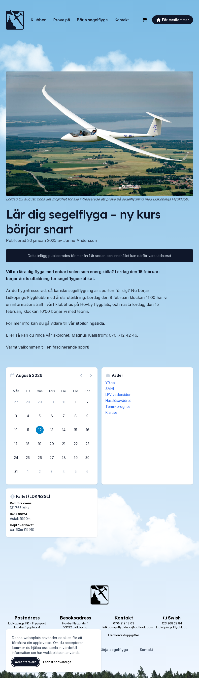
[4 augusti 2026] (28, 416)
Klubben (38, 19)
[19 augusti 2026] (40, 444)
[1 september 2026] (28, 472)
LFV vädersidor (118, 394)
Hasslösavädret (118, 400)
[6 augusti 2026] (52, 416)
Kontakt (122, 19)
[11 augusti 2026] (28, 430)
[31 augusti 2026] (16, 472)
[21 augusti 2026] (64, 444)
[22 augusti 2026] (76, 444)
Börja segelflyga (92, 19)
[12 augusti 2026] (40, 430)
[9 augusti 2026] (88, 416)
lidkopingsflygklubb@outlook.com (127, 627)
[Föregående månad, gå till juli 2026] (81, 375)
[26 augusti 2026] (40, 458)
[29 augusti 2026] (76, 458)
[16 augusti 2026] (88, 430)
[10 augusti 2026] (16, 430)
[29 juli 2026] (40, 402)
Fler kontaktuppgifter (123, 635)
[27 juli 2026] (16, 402)
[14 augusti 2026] (64, 430)
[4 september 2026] (64, 472)
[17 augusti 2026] (16, 444)
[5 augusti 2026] (40, 416)
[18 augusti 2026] (28, 444)
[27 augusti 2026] (52, 458)
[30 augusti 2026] (88, 458)
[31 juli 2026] (64, 402)
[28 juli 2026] (28, 402)
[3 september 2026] (52, 472)
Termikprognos (118, 406)
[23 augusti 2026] (88, 444)
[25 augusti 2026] (28, 458)
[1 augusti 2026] (76, 402)
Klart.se (111, 412)
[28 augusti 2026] (64, 458)
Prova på (61, 19)
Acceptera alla (25, 662)
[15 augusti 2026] (76, 430)
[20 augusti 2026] (52, 444)
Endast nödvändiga (57, 662)
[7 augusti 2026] (64, 416)
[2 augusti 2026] (88, 402)
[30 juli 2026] (52, 402)
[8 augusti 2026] (76, 416)
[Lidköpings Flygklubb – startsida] (15, 20)
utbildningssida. (90, 323)
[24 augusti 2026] (16, 458)
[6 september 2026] (88, 472)
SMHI (109, 389)
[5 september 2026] (76, 472)
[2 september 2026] (40, 472)
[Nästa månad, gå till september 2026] (91, 375)
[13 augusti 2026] (52, 430)
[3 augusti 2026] (16, 416)
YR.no (110, 383)
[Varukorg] (144, 19)
